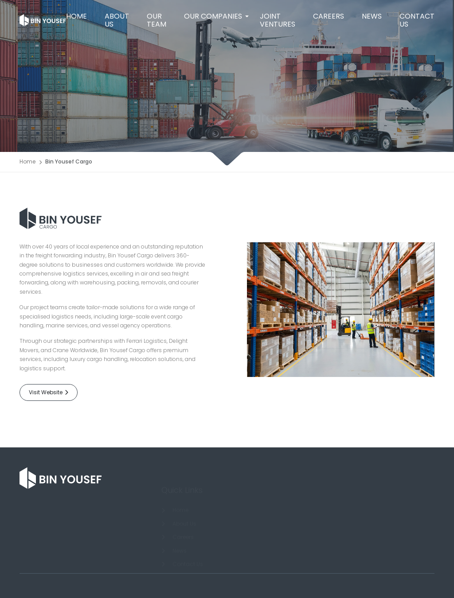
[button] (213, 16)
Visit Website (48, 392)
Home (27, 163)
